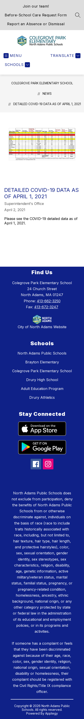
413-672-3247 (46, 307)
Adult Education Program (42, 388)
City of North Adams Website (42, 327)
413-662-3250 (49, 301)
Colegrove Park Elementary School (42, 83)
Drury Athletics (42, 397)
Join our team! (36, 6)
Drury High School (42, 380)
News (47, 93)
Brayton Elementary (42, 362)
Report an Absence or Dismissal (35, 24)
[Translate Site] (64, 55)
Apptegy (51, 713)
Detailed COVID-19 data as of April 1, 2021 (47, 104)
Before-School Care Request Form (36, 15)
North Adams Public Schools (42, 353)
